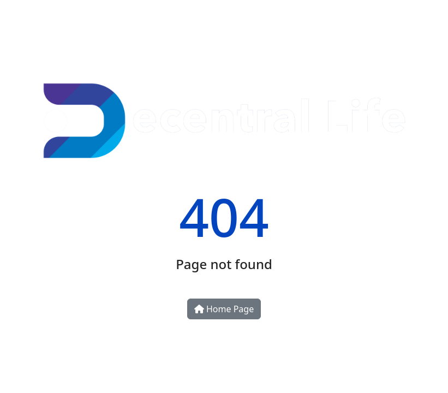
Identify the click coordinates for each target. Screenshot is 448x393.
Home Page (224, 309)
